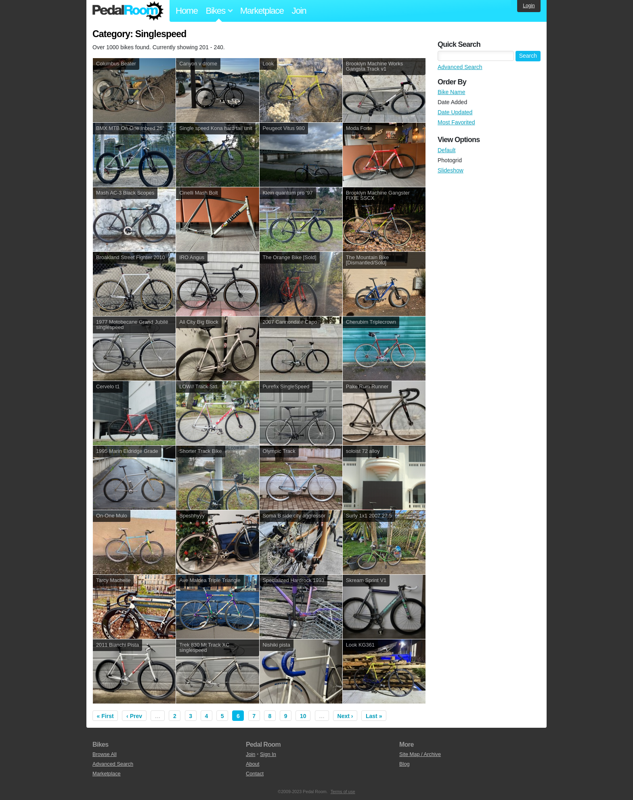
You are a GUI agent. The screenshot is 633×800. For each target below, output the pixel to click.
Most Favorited (456, 122)
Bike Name (451, 92)
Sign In (268, 754)
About (252, 764)
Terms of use (343, 791)
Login (528, 5)
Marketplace (262, 11)
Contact (255, 774)
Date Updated (455, 112)
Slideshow (450, 170)
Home (187, 11)
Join (299, 11)
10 (303, 716)
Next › (345, 716)
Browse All (104, 754)
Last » (374, 716)
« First (105, 716)
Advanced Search (460, 67)
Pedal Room (127, 11)
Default (446, 150)
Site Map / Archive (420, 754)
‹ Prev (134, 716)
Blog (404, 764)
